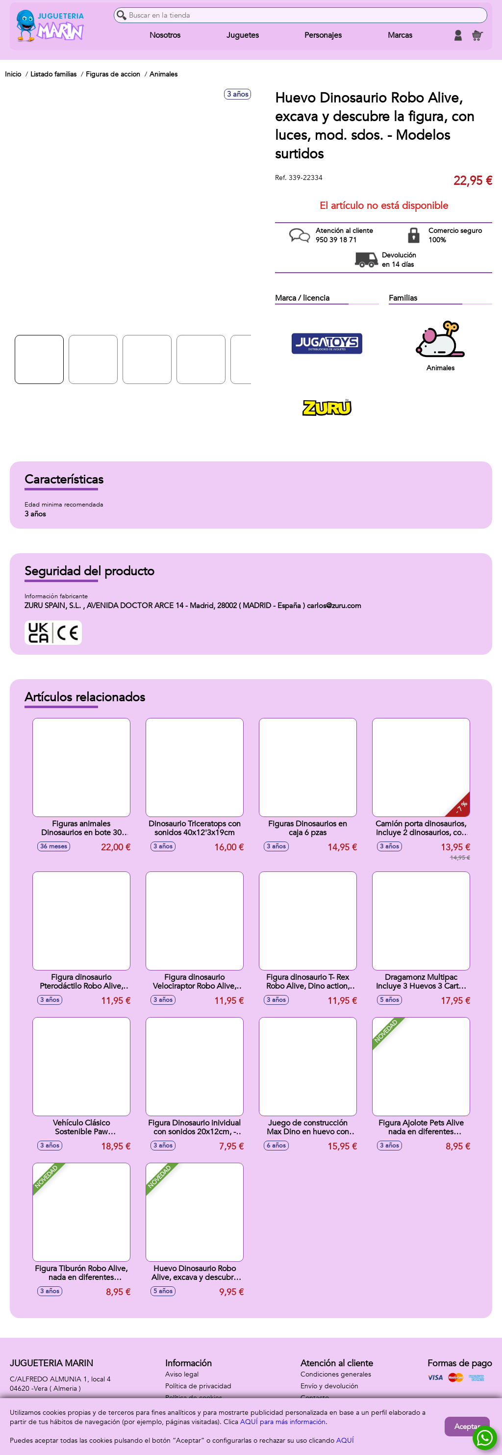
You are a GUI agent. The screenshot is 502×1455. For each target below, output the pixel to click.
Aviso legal (182, 1374)
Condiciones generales (336, 1374)
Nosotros (165, 35)
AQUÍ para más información (283, 1422)
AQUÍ (345, 1440)
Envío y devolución (329, 1386)
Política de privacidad (198, 1386)
